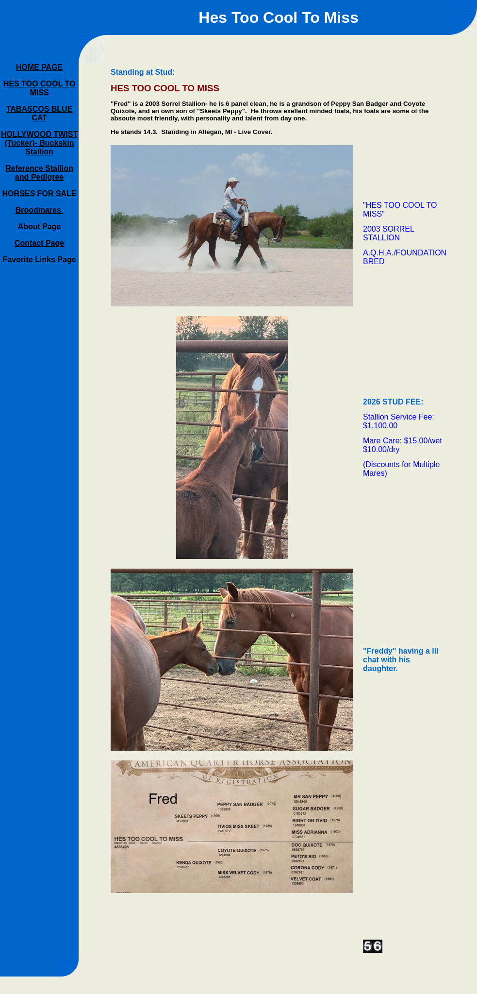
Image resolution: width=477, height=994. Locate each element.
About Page (39, 226)
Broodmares (40, 210)
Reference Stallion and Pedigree (39, 172)
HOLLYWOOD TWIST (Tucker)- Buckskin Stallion (39, 143)
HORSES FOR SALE (39, 193)
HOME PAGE (39, 67)
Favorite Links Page (39, 259)
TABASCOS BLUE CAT (39, 113)
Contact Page (39, 243)
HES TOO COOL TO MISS (39, 88)
